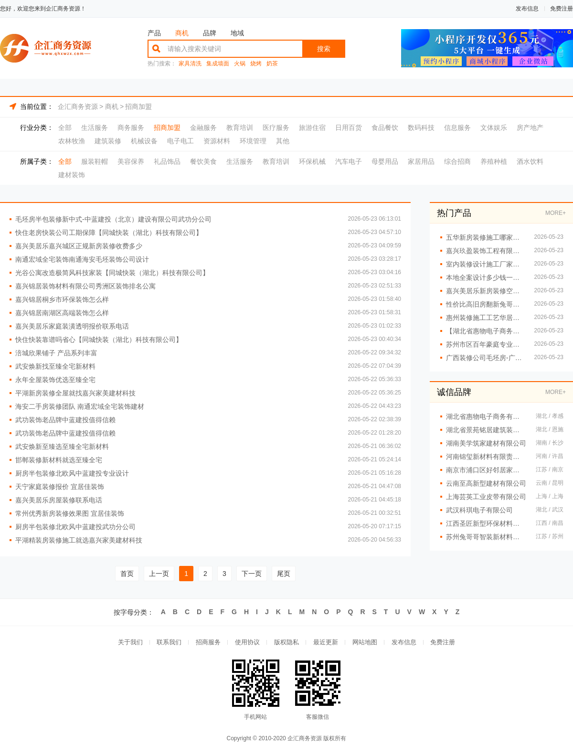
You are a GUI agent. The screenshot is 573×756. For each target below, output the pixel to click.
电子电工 (180, 141)
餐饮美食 (203, 161)
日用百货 (348, 127)
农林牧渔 (71, 141)
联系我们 (169, 642)
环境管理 (253, 141)
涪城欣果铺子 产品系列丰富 (56, 353)
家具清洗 (190, 64)
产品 (154, 33)
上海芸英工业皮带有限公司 (486, 496)
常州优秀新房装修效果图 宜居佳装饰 (69, 513)
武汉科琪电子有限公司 (479, 510)
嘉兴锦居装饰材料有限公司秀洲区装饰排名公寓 (85, 286)
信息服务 (457, 127)
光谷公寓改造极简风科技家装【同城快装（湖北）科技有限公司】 (112, 273)
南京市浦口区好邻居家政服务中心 (486, 470)
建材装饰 (71, 175)
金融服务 (203, 127)
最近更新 (325, 642)
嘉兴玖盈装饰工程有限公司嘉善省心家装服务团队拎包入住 (485, 251)
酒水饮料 (530, 161)
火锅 (239, 64)
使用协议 (247, 642)
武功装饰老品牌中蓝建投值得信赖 (65, 420)
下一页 (252, 573)
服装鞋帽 (94, 161)
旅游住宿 (312, 127)
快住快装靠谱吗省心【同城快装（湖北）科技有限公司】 (98, 339)
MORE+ (555, 213)
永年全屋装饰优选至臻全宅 (55, 379)
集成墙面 (217, 64)
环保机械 (312, 161)
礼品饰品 (167, 161)
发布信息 (527, 8)
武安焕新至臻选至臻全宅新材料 (62, 446)
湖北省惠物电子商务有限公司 (486, 416)
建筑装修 (108, 141)
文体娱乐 (493, 127)
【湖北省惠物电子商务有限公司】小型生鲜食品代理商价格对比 (485, 331)
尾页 (283, 573)
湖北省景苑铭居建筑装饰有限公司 (486, 430)
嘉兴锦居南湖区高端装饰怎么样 (62, 313)
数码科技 (421, 127)
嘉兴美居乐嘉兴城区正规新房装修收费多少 (78, 246)
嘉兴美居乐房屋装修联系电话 (58, 500)
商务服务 (130, 127)
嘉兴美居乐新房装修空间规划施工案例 (485, 291)
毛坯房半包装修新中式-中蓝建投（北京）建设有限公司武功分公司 (113, 219)
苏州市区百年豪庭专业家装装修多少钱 (485, 344)
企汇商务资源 (78, 106)
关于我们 (129, 642)
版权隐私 (286, 642)
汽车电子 (348, 161)
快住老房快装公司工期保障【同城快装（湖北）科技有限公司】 (108, 232)
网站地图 (364, 642)
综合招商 (457, 161)
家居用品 (421, 161)
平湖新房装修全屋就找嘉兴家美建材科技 (75, 393)
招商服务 (208, 642)
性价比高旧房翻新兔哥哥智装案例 (485, 304)
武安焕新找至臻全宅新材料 (55, 366)
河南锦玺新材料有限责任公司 (486, 456)
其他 (282, 141)
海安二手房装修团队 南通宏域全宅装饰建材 (79, 406)
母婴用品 (384, 161)
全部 (65, 127)
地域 (237, 33)
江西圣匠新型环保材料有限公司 (486, 523)
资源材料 (216, 141)
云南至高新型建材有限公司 (486, 483)
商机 (182, 33)
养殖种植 (493, 161)
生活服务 (94, 127)
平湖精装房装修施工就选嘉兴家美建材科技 (78, 540)
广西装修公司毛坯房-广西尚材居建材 (485, 358)
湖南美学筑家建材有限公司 (486, 443)
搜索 (323, 49)
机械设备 (144, 141)
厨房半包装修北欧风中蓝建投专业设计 (72, 473)
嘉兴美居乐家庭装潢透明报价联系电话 (72, 326)
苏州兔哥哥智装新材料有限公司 (486, 537)
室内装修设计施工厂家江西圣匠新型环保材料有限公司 (485, 264)
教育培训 (239, 127)
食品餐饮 (384, 127)
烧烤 (256, 64)
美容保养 (130, 161)
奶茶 (272, 64)
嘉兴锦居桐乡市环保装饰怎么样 (62, 299)
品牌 (209, 33)
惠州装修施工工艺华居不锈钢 (485, 317)
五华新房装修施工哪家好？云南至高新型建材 (485, 237)
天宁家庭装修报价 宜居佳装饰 (59, 486)
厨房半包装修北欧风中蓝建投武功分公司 (75, 527)
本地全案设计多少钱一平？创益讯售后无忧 (485, 277)
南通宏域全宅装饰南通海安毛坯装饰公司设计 (82, 259)
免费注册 (561, 8)
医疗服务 (276, 127)
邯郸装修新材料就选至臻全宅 (58, 460)
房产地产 (530, 127)
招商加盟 (138, 106)
